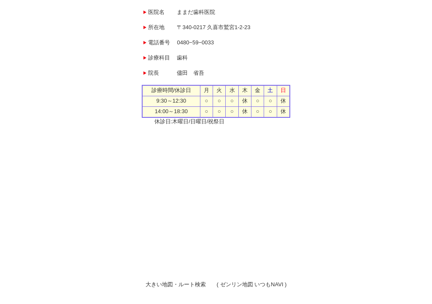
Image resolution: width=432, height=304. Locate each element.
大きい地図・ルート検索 (176, 284)
